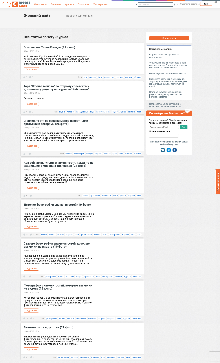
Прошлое (70, 276)
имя (128, 357)
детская (128, 77)
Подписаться (169, 38)
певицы (107, 153)
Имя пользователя (159, 131)
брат (114, 153)
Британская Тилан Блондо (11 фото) (49, 47)
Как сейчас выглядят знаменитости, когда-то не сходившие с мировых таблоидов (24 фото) (59, 164)
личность (137, 276)
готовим (70, 111)
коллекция (136, 318)
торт (139, 111)
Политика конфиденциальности (165, 106)
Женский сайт (37, 15)
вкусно (62, 111)
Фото (100, 77)
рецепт (114, 111)
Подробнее (31, 69)
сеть (139, 234)
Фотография (114, 234)
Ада (103, 357)
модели (92, 77)
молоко (131, 111)
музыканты (89, 276)
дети (85, 77)
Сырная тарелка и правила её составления (164, 55)
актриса (128, 153)
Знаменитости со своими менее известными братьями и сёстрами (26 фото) (56, 122)
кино (139, 195)
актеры (89, 153)
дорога (123, 195)
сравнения (95, 195)
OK (183, 127)
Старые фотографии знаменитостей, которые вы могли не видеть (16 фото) (57, 245)
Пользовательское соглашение (165, 103)
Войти (206, 3)
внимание (111, 357)
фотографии (78, 153)
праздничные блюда (85, 111)
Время (85, 195)
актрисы (98, 153)
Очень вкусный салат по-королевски (167, 73)
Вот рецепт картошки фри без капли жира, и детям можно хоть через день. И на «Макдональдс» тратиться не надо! (168, 82)
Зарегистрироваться (190, 3)
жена (118, 318)
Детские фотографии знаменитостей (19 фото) (57, 204)
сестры (68, 153)
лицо (133, 234)
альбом (118, 276)
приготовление (103, 111)
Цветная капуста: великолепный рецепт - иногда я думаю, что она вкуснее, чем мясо (165, 94)
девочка (119, 77)
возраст (97, 234)
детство (74, 357)
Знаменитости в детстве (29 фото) (48, 327)
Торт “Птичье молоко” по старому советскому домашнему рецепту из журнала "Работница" (56, 87)
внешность (109, 77)
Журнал (137, 77)
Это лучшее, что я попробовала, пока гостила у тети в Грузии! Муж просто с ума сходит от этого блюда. (168, 65)
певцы (44, 234)
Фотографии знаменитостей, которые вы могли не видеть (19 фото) (58, 287)
